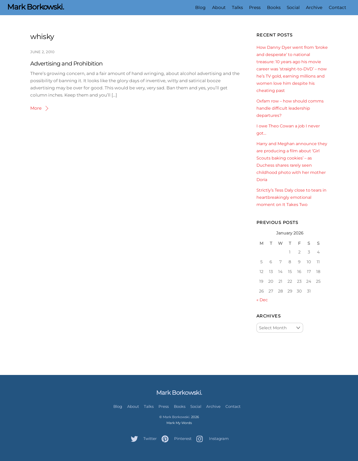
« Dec (262, 299)
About (219, 7)
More (36, 108)
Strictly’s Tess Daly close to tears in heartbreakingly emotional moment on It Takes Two (291, 197)
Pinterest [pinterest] (175, 438)
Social (293, 7)
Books (274, 7)
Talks (237, 7)
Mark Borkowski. (176, 417)
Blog (200, 7)
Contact (337, 7)
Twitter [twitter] (142, 438)
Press (255, 7)
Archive (314, 7)
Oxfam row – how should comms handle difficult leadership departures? (290, 108)
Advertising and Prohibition (66, 63)
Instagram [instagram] (211, 438)
